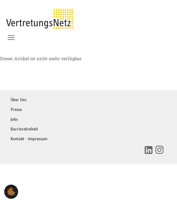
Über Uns (18, 100)
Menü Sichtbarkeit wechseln (11, 35)
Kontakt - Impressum (29, 139)
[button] (11, 191)
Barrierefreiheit (24, 129)
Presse (16, 110)
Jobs (14, 119)
